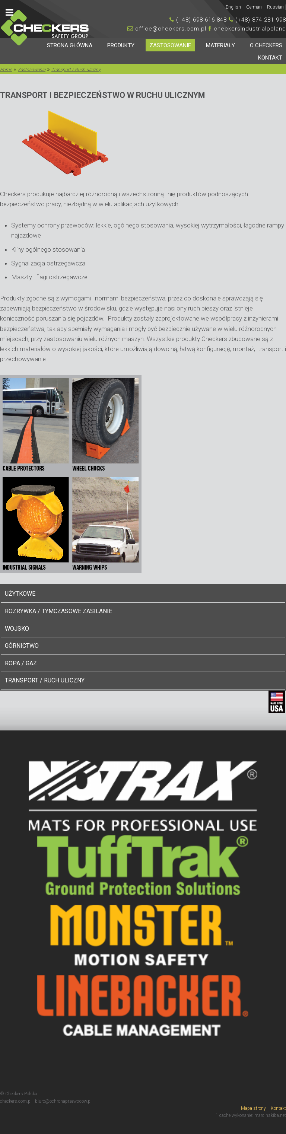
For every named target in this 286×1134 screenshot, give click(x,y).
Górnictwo (22, 645)
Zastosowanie (170, 45)
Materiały (220, 45)
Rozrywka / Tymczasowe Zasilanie (58, 611)
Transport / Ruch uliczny (45, 680)
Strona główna (69, 45)
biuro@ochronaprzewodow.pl (63, 1101)
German (254, 7)
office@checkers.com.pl (170, 28)
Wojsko (17, 628)
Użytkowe (20, 593)
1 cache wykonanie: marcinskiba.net (251, 1115)
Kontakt (270, 57)
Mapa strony (253, 1108)
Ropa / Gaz (21, 663)
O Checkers (266, 45)
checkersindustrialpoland (250, 28)
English (234, 7)
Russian (275, 7)
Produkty (120, 45)
